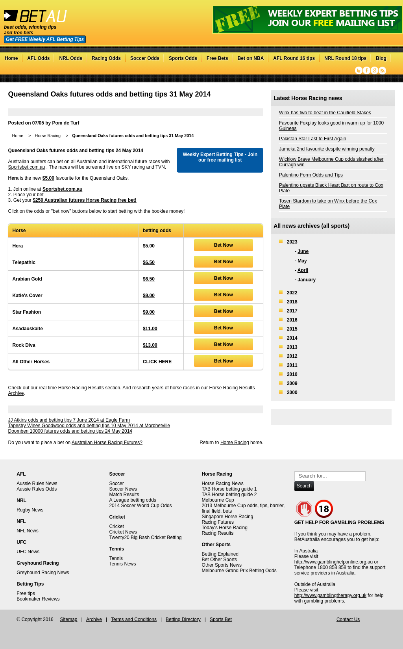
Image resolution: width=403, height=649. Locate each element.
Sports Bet (221, 619)
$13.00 (150, 345)
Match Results (124, 494)
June (303, 251)
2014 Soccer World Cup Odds (140, 505)
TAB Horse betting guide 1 (229, 489)
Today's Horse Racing (225, 527)
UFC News (28, 551)
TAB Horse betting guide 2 (229, 494)
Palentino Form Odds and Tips (311, 175)
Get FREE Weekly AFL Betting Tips (45, 39)
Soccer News (123, 489)
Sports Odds (183, 58)
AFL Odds (38, 58)
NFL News (28, 531)
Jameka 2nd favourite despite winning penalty (327, 149)
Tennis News (122, 564)
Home (11, 58)
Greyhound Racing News (43, 572)
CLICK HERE (157, 361)
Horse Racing (48, 135)
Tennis (116, 558)
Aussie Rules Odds (37, 489)
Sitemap (68, 619)
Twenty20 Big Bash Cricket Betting (145, 537)
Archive (94, 619)
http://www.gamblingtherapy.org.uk (330, 595)
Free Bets (217, 58)
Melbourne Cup (218, 500)
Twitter (358, 70)
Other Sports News (222, 565)
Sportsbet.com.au (26, 167)
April (303, 270)
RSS (382, 70)
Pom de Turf (65, 123)
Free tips (26, 593)
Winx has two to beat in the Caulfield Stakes (325, 112)
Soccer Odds (144, 58)
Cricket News (123, 532)
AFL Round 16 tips (294, 58)
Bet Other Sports (219, 559)
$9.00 (149, 295)
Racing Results (218, 533)
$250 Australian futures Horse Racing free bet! (85, 200)
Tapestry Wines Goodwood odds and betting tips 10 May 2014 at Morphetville (89, 425)
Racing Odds (106, 58)
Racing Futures (218, 522)
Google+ (374, 70)
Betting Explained (220, 554)
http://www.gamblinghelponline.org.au (333, 562)
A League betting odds (132, 500)
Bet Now (223, 245)
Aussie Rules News (37, 483)
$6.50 (149, 262)
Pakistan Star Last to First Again (312, 138)
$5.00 (48, 178)
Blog (381, 58)
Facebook (366, 70)
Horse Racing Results (81, 388)
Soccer (116, 483)
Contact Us (348, 619)
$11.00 (150, 328)
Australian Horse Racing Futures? (107, 442)
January (307, 280)
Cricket (116, 526)
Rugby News (30, 510)
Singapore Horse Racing (227, 516)
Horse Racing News (223, 483)
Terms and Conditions (134, 619)
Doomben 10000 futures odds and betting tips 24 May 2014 (70, 431)
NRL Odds (70, 58)
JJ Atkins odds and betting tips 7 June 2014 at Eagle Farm (69, 420)
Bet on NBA (251, 58)
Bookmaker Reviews (38, 599)
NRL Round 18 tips (345, 58)
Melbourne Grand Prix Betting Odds (239, 570)
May (302, 261)
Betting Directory (183, 619)
